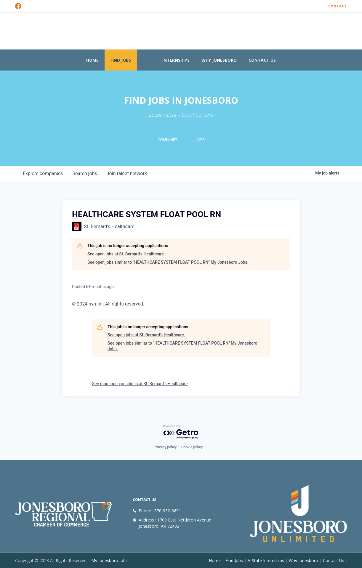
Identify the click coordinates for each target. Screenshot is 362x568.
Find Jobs (120, 60)
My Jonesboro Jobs (109, 560)
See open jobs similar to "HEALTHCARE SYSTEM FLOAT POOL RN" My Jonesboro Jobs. (168, 262)
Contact (337, 6)
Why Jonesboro (219, 60)
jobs (84, 174)
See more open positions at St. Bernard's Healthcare (140, 383)
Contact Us (262, 60)
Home (92, 60)
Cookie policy (192, 447)
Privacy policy (166, 447)
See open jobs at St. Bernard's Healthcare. (126, 254)
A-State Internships (266, 560)
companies (43, 174)
